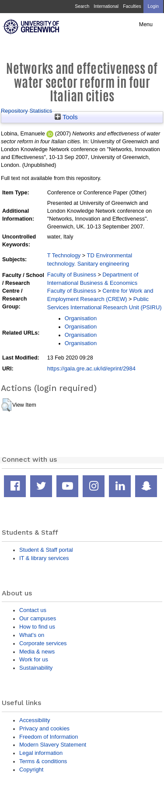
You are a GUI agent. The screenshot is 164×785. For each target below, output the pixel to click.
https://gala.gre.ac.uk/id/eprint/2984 (91, 368)
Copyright (31, 769)
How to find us (37, 626)
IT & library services (44, 558)
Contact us (32, 610)
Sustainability (35, 667)
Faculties (132, 6)
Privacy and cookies (44, 728)
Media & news (37, 651)
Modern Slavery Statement (52, 744)
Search (82, 6)
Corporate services (43, 643)
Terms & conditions (43, 761)
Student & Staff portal (46, 549)
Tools (66, 117)
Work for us (33, 659)
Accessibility (34, 720)
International (106, 6)
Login (153, 6)
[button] (6, 405)
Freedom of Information (48, 736)
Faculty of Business (71, 274)
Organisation (81, 318)
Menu (146, 24)
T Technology (63, 255)
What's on (31, 635)
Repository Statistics (26, 110)
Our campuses (37, 618)
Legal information (41, 753)
